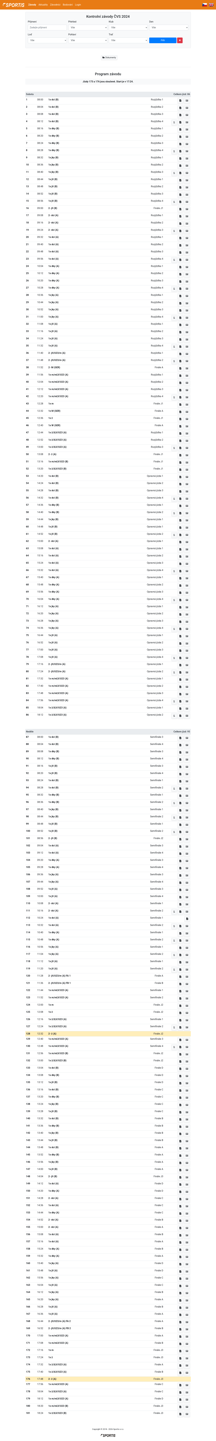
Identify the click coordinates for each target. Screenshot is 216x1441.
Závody (32, 4)
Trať (111, 34)
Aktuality (43, 4)
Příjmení (32, 21)
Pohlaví (72, 34)
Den (151, 21)
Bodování (68, 4)
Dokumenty (109, 57)
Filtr (163, 40)
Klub (111, 21)
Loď (30, 34)
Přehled (72, 21)
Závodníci (55, 4)
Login (78, 4)
